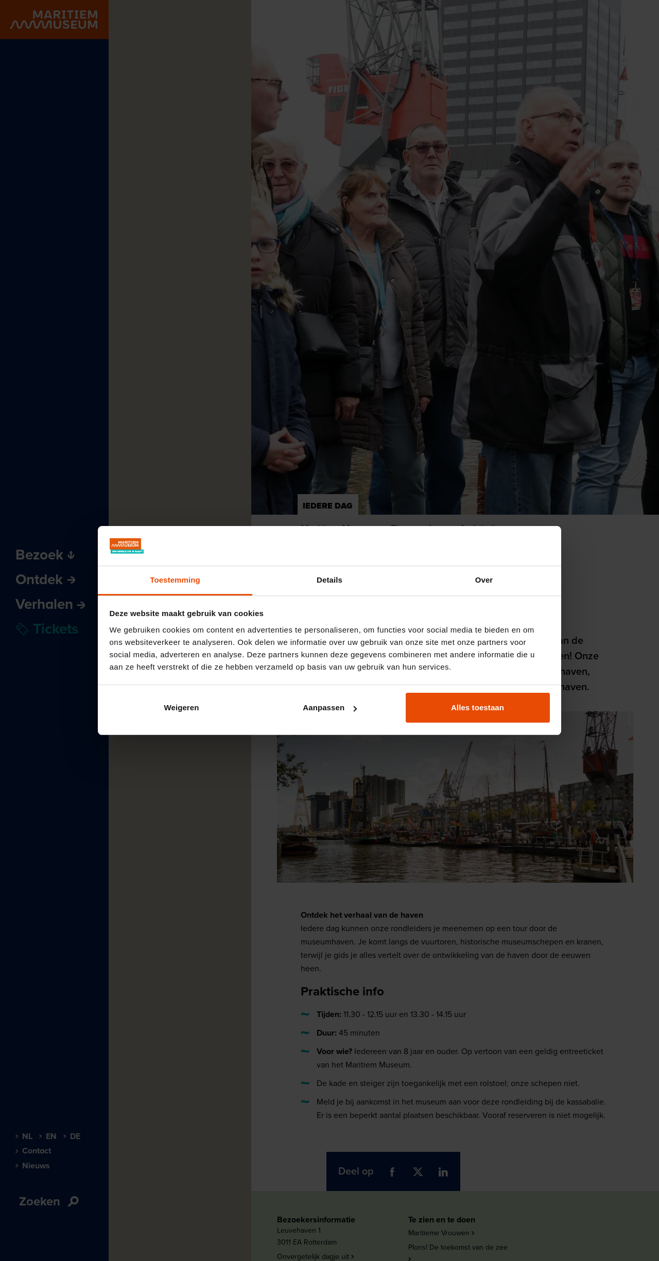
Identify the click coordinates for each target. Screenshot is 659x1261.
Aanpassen (330, 707)
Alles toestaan (477, 707)
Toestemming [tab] (175, 579)
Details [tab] (329, 579)
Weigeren (181, 707)
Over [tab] (484, 579)
